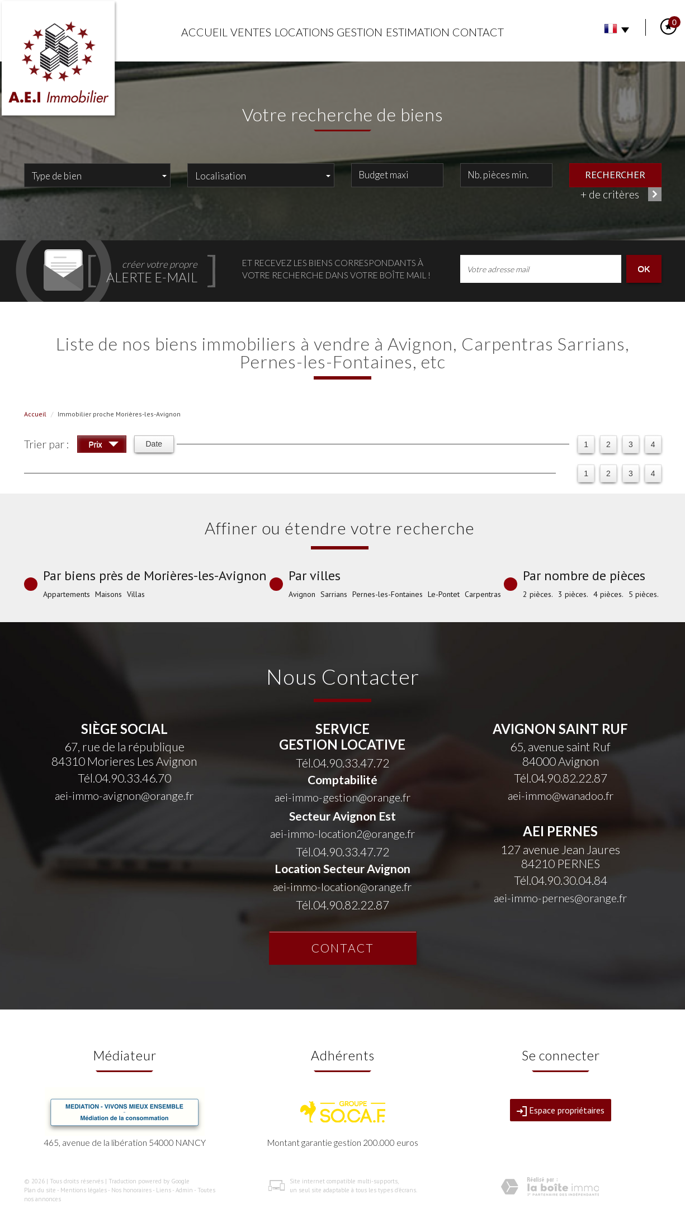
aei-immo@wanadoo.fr (560, 795)
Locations (304, 32)
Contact (478, 32)
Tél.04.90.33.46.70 (124, 778)
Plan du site (40, 1190)
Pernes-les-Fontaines (387, 594)
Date (154, 443)
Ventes (250, 32)
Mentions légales (83, 1190)
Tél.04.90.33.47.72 (342, 763)
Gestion (359, 32)
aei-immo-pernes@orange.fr (560, 898)
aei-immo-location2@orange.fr (342, 833)
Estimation (418, 32)
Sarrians (333, 594)
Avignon (302, 594)
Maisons (108, 594)
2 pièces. (538, 594)
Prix (104, 446)
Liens (163, 1190)
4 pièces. (608, 594)
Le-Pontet (444, 594)
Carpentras (483, 594)
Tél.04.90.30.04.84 (560, 880)
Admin (184, 1190)
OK (643, 268)
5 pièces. (644, 594)
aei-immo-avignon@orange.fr (124, 795)
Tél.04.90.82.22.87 (342, 905)
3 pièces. (573, 594)
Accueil (204, 32)
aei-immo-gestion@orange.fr (342, 797)
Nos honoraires (131, 1190)
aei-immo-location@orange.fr (342, 886)
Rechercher (615, 174)
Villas (136, 594)
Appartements (66, 594)
